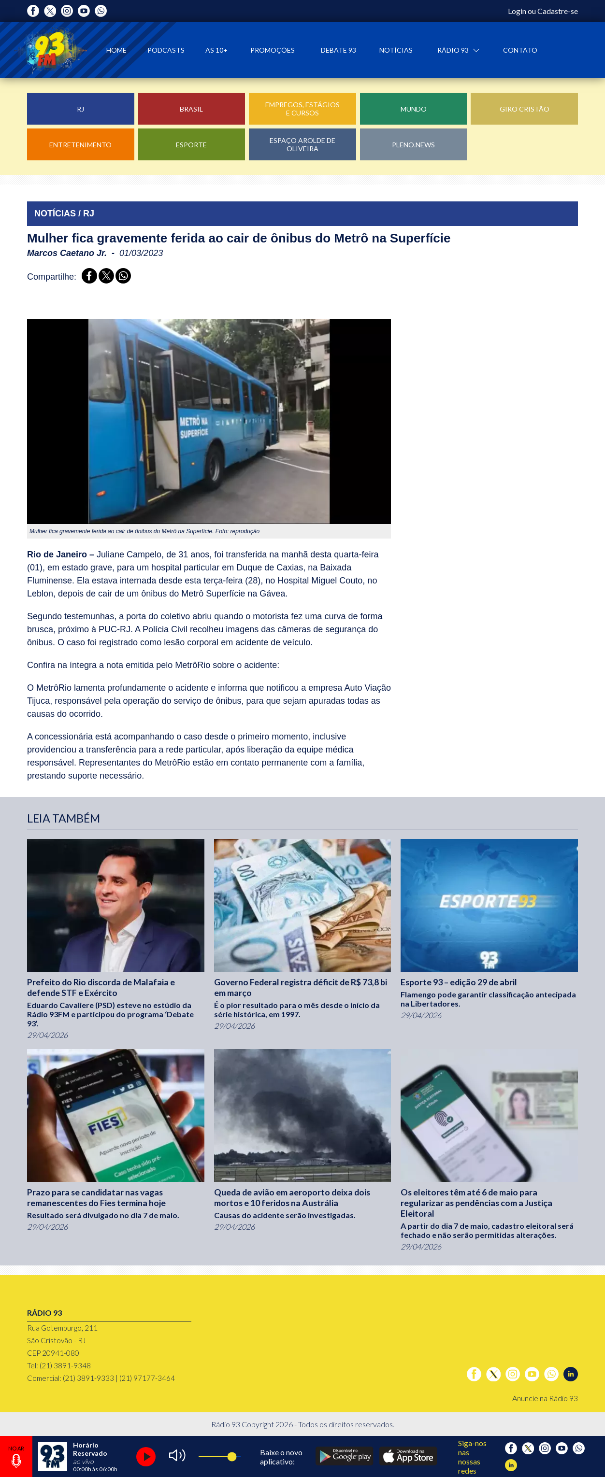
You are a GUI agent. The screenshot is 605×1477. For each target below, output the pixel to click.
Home (116, 50)
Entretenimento (80, 145)
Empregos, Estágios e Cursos (302, 108)
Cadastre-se (557, 10)
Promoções (272, 50)
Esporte (191, 145)
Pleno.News (413, 145)
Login (517, 10)
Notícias (396, 50)
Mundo (414, 109)
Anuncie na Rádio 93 (545, 1398)
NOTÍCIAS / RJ (64, 213)
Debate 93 (338, 50)
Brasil (191, 109)
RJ (80, 109)
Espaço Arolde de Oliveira (302, 144)
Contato (520, 50)
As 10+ (216, 50)
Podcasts (166, 50)
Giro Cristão (524, 109)
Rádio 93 (453, 50)
